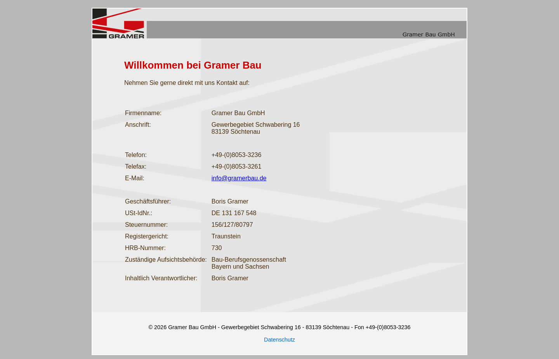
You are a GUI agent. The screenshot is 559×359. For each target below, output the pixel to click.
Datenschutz (279, 340)
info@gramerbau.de (239, 178)
